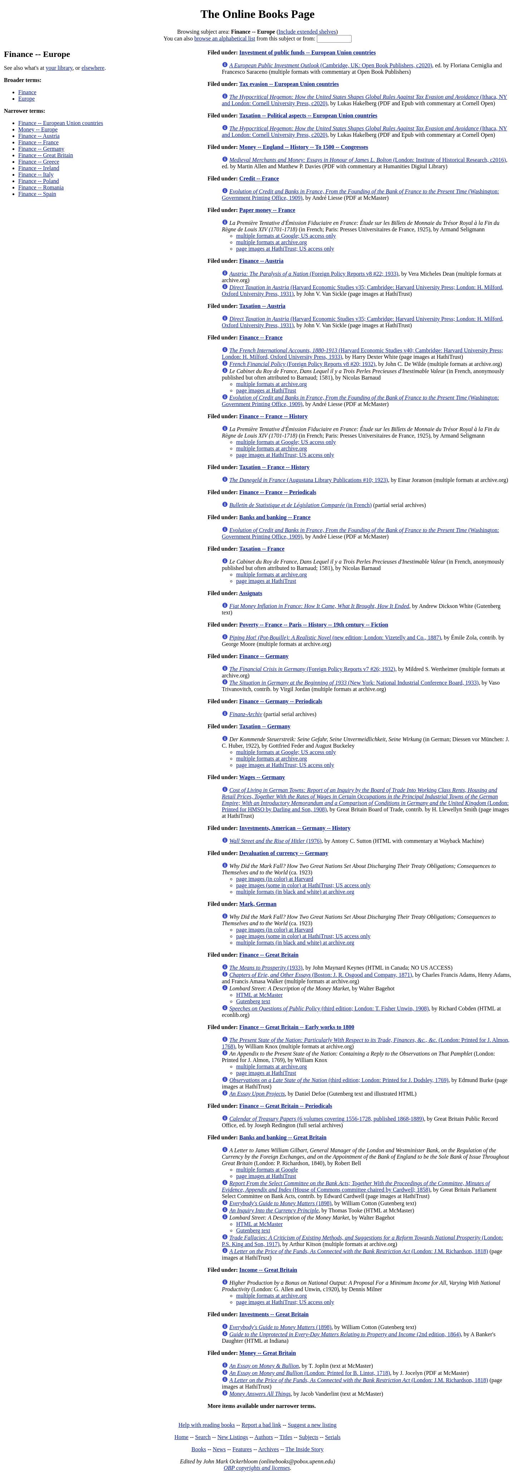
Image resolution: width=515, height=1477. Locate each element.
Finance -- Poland (38, 181)
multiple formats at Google (267, 1170)
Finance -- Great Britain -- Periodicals (285, 1106)
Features (242, 1449)
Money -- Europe (38, 129)
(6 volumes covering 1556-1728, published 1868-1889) (326, 1119)
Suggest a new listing (312, 1425)
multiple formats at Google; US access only (286, 236)
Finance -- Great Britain (45, 155)
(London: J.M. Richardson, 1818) (358, 1251)
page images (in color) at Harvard (274, 879)
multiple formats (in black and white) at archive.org (295, 892)
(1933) (266, 968)
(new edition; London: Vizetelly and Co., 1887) (335, 637)
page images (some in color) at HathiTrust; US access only (303, 885)
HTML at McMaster (259, 995)
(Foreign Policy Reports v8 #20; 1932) (302, 364)
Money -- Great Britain (267, 1353)
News (219, 1449)
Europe (26, 99)
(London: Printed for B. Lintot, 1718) (309, 1373)
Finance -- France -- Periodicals (277, 492)
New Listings (232, 1437)
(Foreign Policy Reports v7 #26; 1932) (312, 669)
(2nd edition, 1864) (345, 1334)
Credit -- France (259, 178)
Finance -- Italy (36, 175)
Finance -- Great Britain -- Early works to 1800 (296, 1027)
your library (59, 68)
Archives (268, 1449)
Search (203, 1437)
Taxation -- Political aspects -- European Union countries (308, 115)
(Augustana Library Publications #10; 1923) (308, 480)
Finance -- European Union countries (60, 123)
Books (198, 1449)
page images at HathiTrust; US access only (285, 249)
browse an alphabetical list (224, 38)
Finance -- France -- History (273, 416)
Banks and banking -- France (274, 517)
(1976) (275, 841)
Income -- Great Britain (268, 1270)
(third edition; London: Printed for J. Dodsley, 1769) (338, 1080)
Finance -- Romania (41, 187)
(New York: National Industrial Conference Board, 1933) (354, 683)
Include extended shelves (307, 32)
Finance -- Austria (39, 136)
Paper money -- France (267, 210)
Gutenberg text (253, 1001)
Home (181, 1437)
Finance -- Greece (38, 162)
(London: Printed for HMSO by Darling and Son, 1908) (365, 799)
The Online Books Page (257, 14)
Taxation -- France (262, 549)
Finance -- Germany (41, 149)
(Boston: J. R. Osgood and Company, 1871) (320, 975)
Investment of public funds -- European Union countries (307, 52)
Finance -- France (38, 142)
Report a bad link (261, 1425)
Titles (285, 1437)
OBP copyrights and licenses (257, 1468)
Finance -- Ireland (38, 168)
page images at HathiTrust (266, 390)
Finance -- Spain (37, 194)
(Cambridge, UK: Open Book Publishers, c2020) (330, 65)
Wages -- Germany (262, 777)
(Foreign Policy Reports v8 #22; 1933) (313, 274)
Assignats (250, 593)
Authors (263, 1437)
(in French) (300, 505)
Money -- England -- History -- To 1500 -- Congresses (303, 147)
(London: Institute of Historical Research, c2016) (367, 160)
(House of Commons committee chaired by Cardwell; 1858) (356, 1186)
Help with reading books (206, 1425)
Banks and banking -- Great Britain (283, 1137)
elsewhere (93, 68)
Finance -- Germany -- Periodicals (280, 701)
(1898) (280, 1203)
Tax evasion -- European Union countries (289, 84)
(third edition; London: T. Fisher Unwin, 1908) (329, 1008)
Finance (27, 92)
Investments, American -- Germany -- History (294, 828)
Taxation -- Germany (264, 726)
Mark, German (257, 904)
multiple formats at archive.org (271, 242)
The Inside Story (304, 1449)
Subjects (308, 1437)
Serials (333, 1437)
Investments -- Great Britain (274, 1314)
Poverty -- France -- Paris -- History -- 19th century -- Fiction (313, 625)
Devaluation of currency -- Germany (283, 853)
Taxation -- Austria (262, 306)
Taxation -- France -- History (274, 467)
